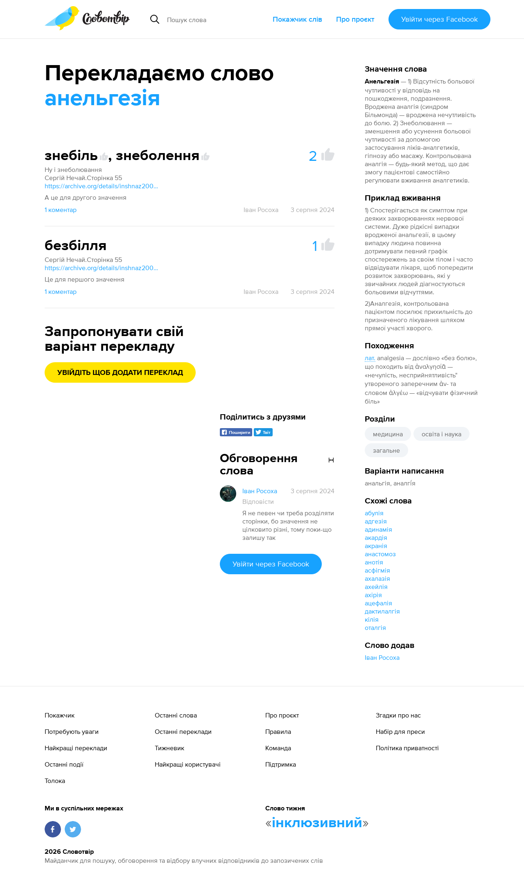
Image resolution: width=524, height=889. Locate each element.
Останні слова (176, 715)
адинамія (378, 529)
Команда (278, 747)
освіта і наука (441, 434)
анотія (374, 562)
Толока (55, 780)
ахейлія (376, 586)
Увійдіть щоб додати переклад (120, 373)
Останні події (64, 764)
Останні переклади (183, 731)
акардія (376, 537)
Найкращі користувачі (188, 764)
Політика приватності (407, 747)
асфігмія (377, 570)
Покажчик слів (297, 19)
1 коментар (61, 209)
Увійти (439, 19)
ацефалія (378, 603)
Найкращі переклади (76, 747)
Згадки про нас (398, 715)
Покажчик (60, 715)
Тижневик (169, 747)
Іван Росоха (382, 657)
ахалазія (377, 578)
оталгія (375, 627)
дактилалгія (382, 611)
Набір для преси (400, 731)
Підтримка (280, 764)
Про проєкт (355, 19)
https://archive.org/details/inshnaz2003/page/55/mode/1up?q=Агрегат (102, 186)
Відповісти (258, 501)
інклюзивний (317, 823)
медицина (388, 434)
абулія (374, 513)
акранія (376, 545)
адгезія (376, 521)
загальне (386, 450)
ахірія (373, 594)
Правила (278, 731)
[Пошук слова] (216, 19)
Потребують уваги (72, 731)
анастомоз (380, 553)
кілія (372, 619)
